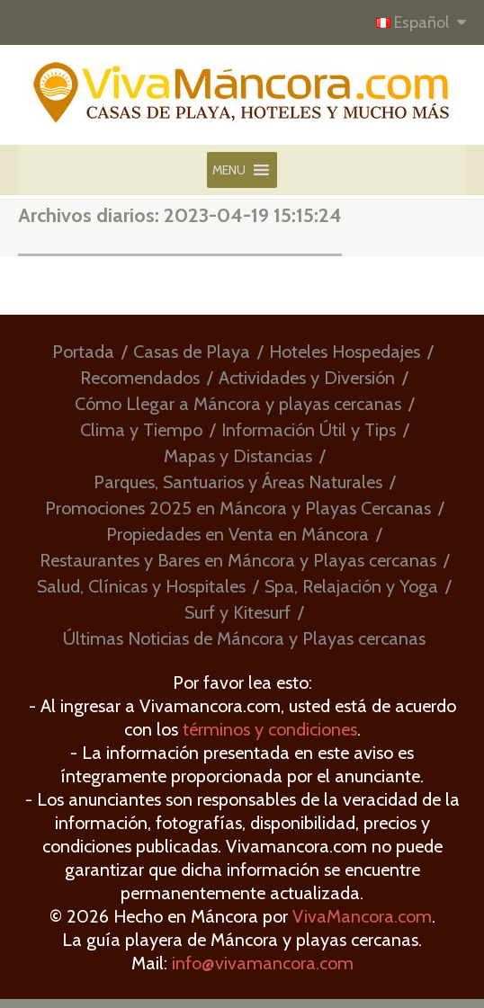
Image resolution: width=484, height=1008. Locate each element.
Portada (83, 351)
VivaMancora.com (362, 916)
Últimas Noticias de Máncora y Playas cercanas (244, 638)
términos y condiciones (270, 729)
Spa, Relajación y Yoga (351, 586)
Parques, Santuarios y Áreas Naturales (238, 482)
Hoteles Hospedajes (344, 351)
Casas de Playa (191, 351)
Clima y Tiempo (141, 430)
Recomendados (140, 377)
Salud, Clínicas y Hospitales (141, 586)
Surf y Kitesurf (237, 612)
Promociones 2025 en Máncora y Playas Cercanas (238, 508)
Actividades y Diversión (307, 377)
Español (414, 22)
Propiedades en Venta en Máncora (237, 534)
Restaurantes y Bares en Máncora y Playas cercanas (238, 560)
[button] (229, 170)
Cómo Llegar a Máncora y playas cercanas (238, 404)
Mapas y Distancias (238, 456)
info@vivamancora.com (263, 963)
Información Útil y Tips (308, 430)
